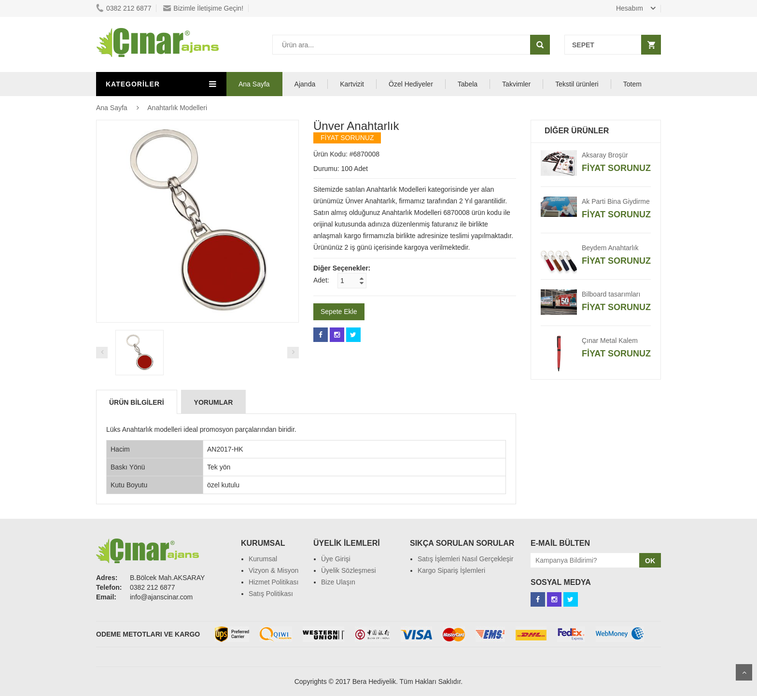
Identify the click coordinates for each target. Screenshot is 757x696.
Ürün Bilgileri (136, 402)
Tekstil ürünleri (576, 84)
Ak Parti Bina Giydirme (616, 201)
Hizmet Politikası (273, 582)
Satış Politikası (271, 593)
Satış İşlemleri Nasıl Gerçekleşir (465, 559)
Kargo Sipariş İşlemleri (451, 570)
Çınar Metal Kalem (610, 340)
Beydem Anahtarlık (610, 248)
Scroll (744, 672)
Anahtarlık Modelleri (177, 108)
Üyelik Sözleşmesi (348, 570)
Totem (632, 84)
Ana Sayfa (254, 84)
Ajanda (305, 84)
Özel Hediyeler (411, 84)
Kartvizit (352, 84)
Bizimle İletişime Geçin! (203, 8)
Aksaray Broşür (605, 155)
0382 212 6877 (123, 8)
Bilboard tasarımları (611, 294)
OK (650, 561)
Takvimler (516, 84)
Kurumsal (263, 559)
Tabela (467, 84)
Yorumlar (213, 402)
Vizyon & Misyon (273, 570)
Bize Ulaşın (338, 582)
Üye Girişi (335, 559)
